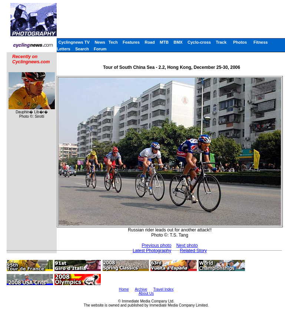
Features (131, 42)
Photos (240, 42)
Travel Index (163, 289)
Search (82, 49)
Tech (113, 42)
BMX (177, 42)
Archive (141, 289)
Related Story (193, 250)
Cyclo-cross (199, 42)
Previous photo (156, 245)
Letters (63, 49)
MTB (164, 42)
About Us (146, 293)
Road (150, 42)
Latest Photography (152, 250)
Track (221, 42)
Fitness (260, 42)
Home (124, 289)
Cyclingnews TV (73, 42)
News (100, 42)
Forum (100, 49)
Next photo (187, 245)
